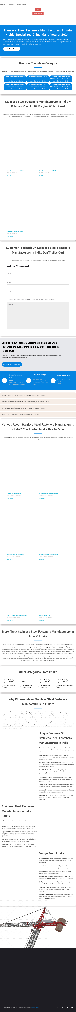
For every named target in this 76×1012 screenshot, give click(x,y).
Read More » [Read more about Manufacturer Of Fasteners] (10, 559)
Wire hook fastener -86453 (15, 171)
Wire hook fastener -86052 (9, 686)
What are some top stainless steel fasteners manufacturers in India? (23, 395)
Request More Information (11, 364)
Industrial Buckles (44, 615)
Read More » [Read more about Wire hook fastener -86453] (10, 175)
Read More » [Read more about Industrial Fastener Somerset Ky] (10, 620)
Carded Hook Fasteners (14, 494)
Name (9, 273)
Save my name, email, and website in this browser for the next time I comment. (32, 299)
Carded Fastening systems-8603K (45, 681)
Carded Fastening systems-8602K (39, 648)
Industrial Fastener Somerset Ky (17, 615)
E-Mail (9, 282)
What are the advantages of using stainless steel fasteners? (21, 414)
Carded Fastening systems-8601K (63, 681)
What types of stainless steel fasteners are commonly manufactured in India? (26, 402)
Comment (10, 304)
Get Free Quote (11, 49)
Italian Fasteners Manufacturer (48, 554)
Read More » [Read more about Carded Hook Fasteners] (10, 498)
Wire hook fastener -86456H (16, 232)
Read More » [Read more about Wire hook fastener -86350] (42, 175)
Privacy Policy (35, 1007)
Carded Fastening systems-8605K (65, 686)
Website (9, 292)
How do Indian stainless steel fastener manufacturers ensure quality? (24, 408)
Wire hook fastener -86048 (56, 648)
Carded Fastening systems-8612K (9, 681)
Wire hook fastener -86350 (47, 171)
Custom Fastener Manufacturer (48, 494)
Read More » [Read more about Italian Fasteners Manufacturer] (42, 559)
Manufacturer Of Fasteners (15, 554)
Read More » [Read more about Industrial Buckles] (42, 620)
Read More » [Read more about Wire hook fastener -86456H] (10, 236)
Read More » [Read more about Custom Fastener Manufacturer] (42, 498)
